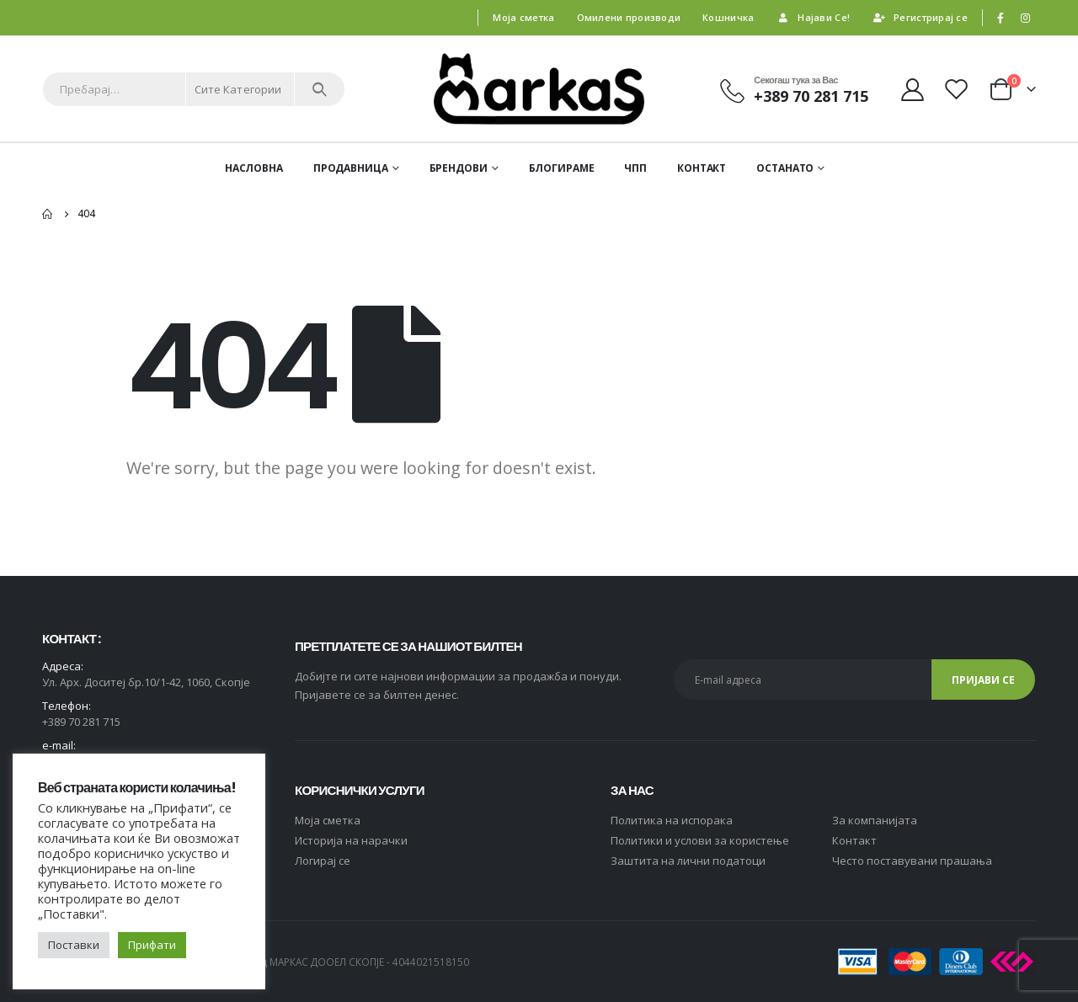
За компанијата (874, 820)
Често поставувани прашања (912, 860)
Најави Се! (813, 17)
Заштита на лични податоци (688, 860)
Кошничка (728, 17)
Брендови (459, 168)
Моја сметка (523, 17)
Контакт (701, 168)
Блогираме (562, 168)
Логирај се (322, 860)
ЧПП (635, 168)
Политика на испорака (672, 820)
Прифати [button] (152, 944)
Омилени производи (629, 17)
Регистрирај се (920, 17)
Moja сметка (327, 820)
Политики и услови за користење (700, 840)
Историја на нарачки (351, 840)
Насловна (254, 168)
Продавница (350, 168)
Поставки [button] (73, 944)
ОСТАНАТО (785, 168)
